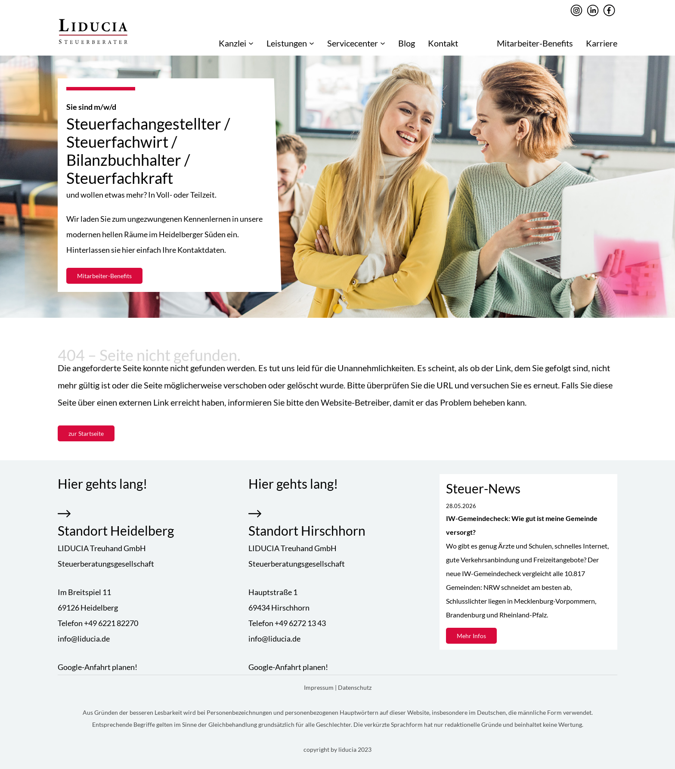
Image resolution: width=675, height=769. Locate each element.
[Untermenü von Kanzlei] (251, 43)
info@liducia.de (84, 638)
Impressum (319, 687)
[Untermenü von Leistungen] (311, 43)
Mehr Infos (471, 635)
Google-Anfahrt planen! (97, 667)
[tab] (337, 308)
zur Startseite (86, 433)
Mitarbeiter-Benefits (104, 275)
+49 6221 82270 (111, 623)
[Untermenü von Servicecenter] (382, 43)
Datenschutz (355, 687)
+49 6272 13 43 (300, 623)
